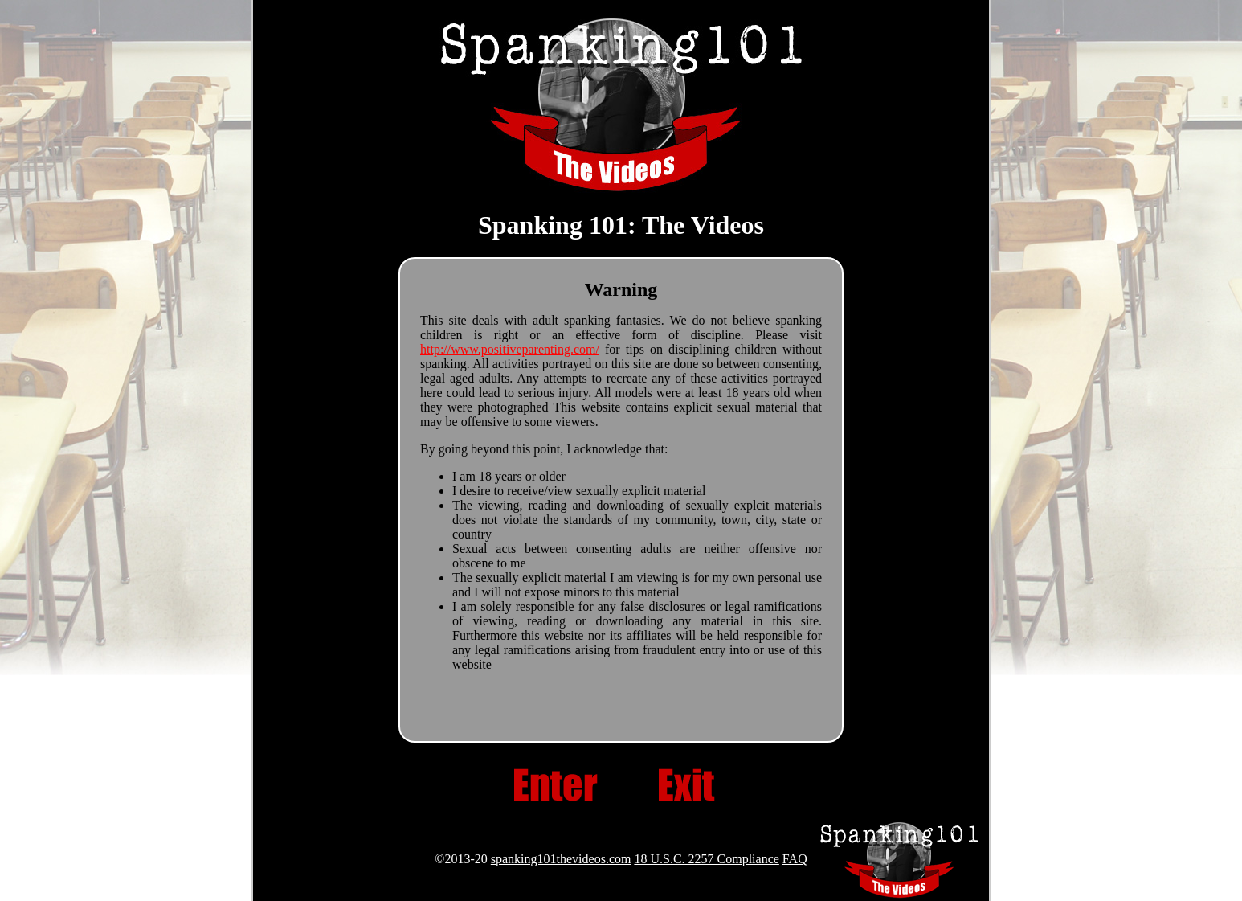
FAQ (794, 859)
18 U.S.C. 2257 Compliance (706, 859)
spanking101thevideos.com (561, 859)
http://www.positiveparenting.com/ (509, 349)
